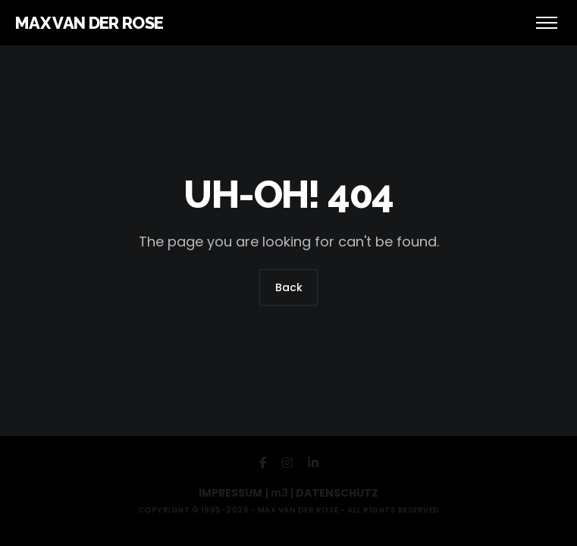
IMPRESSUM (230, 492)
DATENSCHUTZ (337, 492)
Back (289, 288)
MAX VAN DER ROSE (89, 23)
